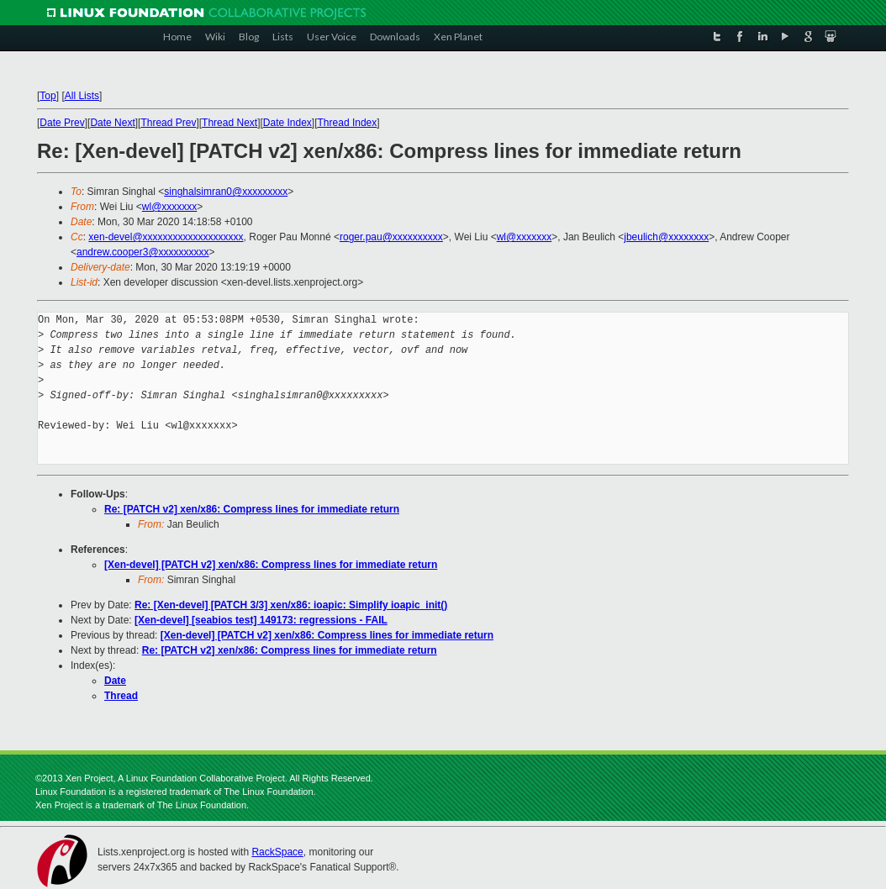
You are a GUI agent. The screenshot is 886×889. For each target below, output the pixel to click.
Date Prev (62, 123)
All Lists (82, 96)
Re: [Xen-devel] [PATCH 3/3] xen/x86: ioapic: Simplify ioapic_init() (290, 605)
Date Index (287, 123)
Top (47, 96)
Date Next (112, 123)
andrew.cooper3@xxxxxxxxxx (142, 252)
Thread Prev (168, 123)
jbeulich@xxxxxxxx (666, 237)
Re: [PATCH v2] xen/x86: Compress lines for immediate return (251, 509)
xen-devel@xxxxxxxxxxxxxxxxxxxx (165, 237)
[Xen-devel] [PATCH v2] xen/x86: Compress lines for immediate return (270, 565)
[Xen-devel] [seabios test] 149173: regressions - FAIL (261, 620)
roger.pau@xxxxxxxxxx (391, 237)
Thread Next (229, 123)
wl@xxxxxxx (170, 207)
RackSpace (277, 852)
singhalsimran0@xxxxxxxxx (225, 191)
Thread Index (347, 123)
